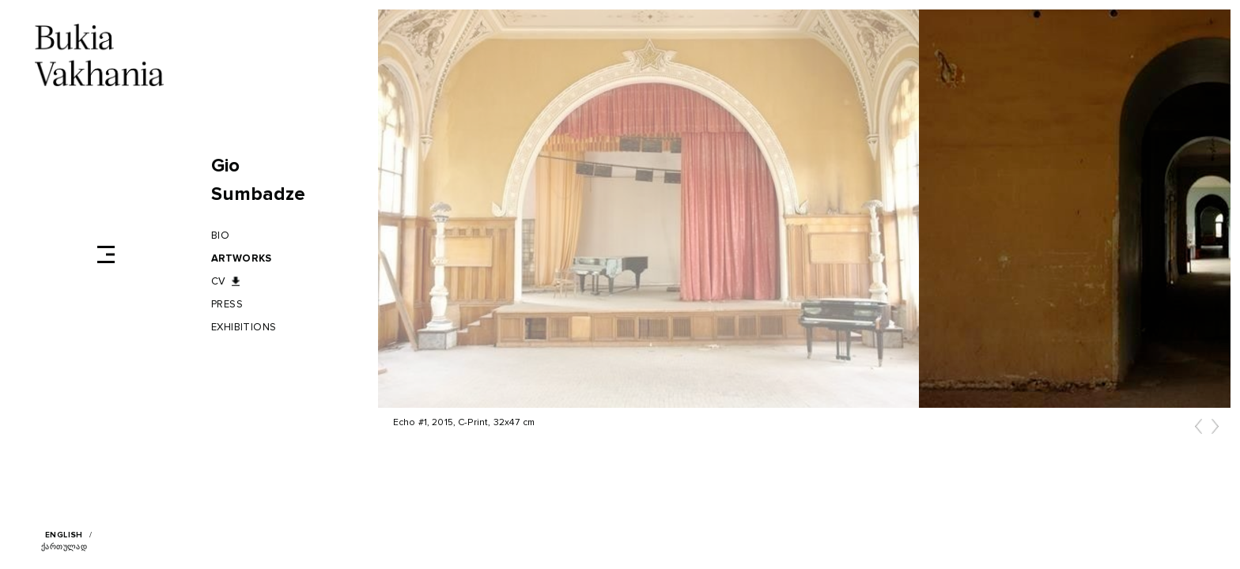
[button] (1199, 431)
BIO (220, 236)
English (64, 535)
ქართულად (64, 547)
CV (218, 282)
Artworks (241, 259)
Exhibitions (244, 327)
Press (227, 305)
